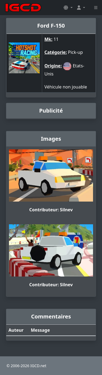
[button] (68, 7)
